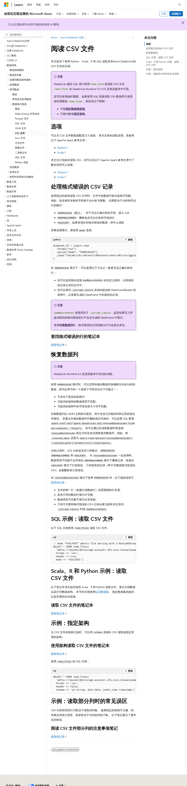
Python (61, 147)
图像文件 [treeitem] (20, 147)
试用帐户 (176, 13)
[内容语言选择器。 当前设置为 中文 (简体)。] (13, 776)
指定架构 (79, 113)
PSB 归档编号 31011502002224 (59, 784)
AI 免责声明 (142, 784)
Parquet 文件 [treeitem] (22, 118)
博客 (168, 784)
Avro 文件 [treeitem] (20, 138)
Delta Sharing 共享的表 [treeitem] (27, 113)
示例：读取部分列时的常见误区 (162, 73)
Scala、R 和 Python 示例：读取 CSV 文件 (162, 63)
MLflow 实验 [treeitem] (21, 162)
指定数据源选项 (75, 109)
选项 (148, 43)
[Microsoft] (6, 4)
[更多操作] (133, 37)
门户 (163, 13)
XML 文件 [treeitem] (20, 157)
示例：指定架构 (154, 69)
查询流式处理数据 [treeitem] (21, 99)
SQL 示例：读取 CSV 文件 (160, 57)
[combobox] (23, 34)
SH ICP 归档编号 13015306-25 (20, 784)
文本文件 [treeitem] (20, 142)
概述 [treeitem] (14, 94)
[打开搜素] (179, 5)
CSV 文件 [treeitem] (20, 133)
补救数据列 (66, 325)
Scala (60, 152)
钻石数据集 (102, 592)
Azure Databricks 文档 (72, 37)
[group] (93, 252)
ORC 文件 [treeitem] (20, 123)
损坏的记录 (58, 482)
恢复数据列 (152, 52)
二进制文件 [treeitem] (21, 152)
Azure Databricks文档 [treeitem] (18, 40)
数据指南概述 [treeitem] (17, 70)
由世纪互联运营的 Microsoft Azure (111, 784)
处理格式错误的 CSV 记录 (159, 48)
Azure (54, 37)
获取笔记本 (58, 344)
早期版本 (157, 784)
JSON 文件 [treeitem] (20, 128)
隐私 (84, 784)
